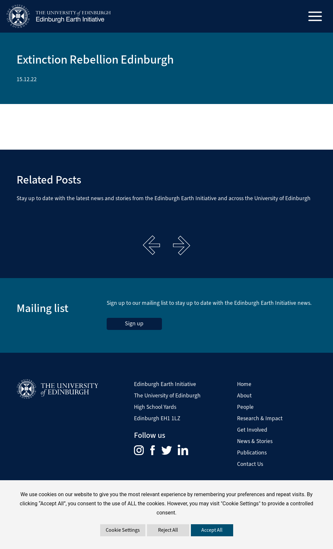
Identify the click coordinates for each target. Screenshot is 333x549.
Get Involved (252, 430)
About (244, 395)
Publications (252, 452)
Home (244, 384)
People (245, 407)
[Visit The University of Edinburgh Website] (57, 389)
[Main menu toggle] (315, 16)
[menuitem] (142, 450)
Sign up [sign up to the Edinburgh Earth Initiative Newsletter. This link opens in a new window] (134, 323)
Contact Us (250, 464)
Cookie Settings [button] (123, 530)
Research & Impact (260, 418)
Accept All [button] (211, 530)
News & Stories (255, 441)
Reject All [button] (168, 530)
